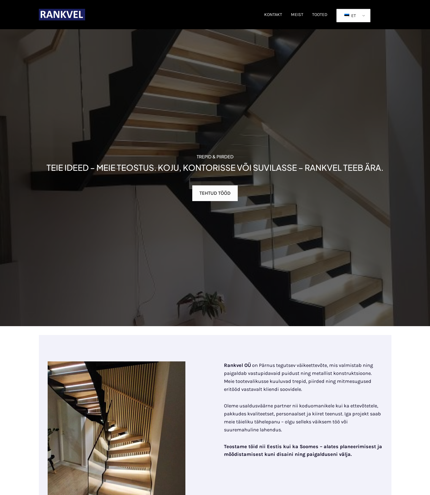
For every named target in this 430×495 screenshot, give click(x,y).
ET (350, 15)
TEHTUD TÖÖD (215, 193)
